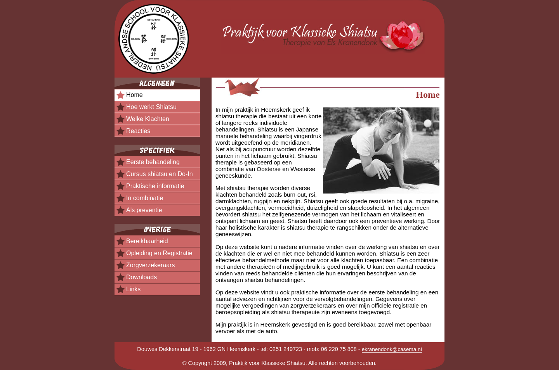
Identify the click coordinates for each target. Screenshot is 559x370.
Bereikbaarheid (147, 241)
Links (133, 289)
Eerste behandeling (153, 162)
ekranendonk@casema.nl (392, 349)
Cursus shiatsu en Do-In (159, 174)
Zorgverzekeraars (150, 265)
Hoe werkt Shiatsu (151, 107)
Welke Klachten (147, 119)
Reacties (138, 131)
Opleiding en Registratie (159, 253)
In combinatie (144, 198)
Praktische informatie (155, 186)
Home (134, 95)
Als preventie (144, 210)
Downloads (141, 277)
